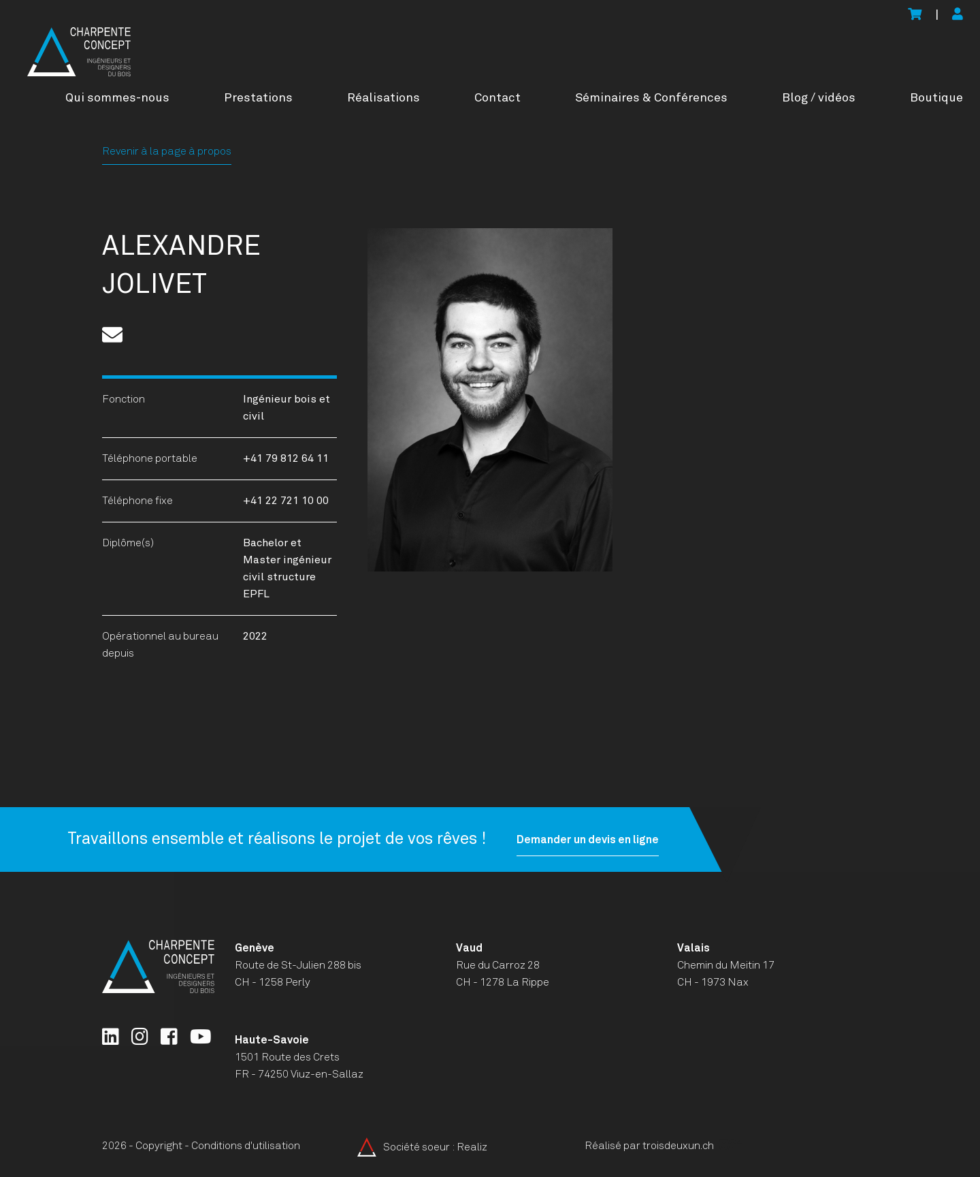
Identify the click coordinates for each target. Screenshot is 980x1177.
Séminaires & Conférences (651, 98)
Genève (254, 948)
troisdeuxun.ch (692, 1145)
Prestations (258, 98)
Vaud (469, 948)
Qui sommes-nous (117, 98)
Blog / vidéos (818, 98)
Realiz (472, 1147)
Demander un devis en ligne (577, 839)
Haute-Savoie (272, 1040)
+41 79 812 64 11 (286, 458)
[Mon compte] (957, 15)
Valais (693, 948)
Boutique (936, 98)
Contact (497, 98)
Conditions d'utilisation (245, 1145)
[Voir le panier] (914, 15)
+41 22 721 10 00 (286, 500)
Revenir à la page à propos (166, 151)
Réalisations (383, 98)
